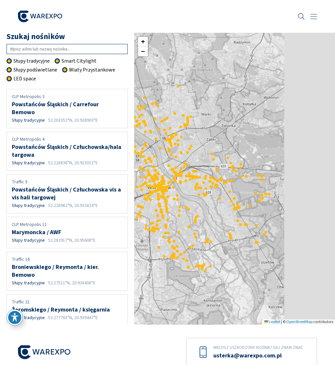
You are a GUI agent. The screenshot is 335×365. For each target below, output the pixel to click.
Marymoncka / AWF (67, 232)
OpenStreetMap (299, 322)
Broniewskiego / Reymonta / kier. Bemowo (67, 271)
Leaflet (272, 322)
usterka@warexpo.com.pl (247, 356)
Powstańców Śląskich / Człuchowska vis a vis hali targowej (67, 194)
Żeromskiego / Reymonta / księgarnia (67, 310)
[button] (170, 190)
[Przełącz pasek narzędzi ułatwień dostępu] (15, 317)
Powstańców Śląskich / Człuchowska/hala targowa (67, 151)
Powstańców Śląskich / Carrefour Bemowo (67, 108)
